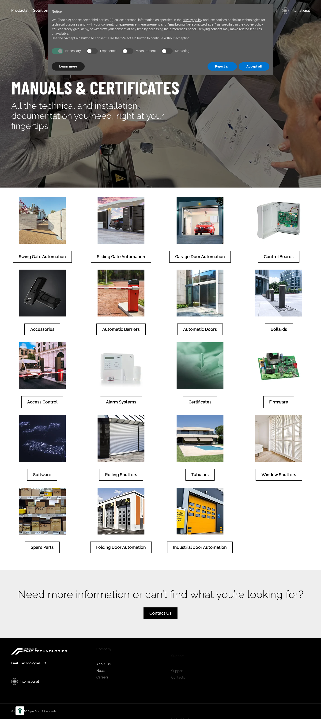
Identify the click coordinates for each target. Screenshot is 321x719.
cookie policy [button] (253, 24)
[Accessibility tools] (19, 710)
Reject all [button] (222, 66)
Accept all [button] (254, 66)
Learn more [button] (68, 66)
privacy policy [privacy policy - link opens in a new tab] (192, 20)
